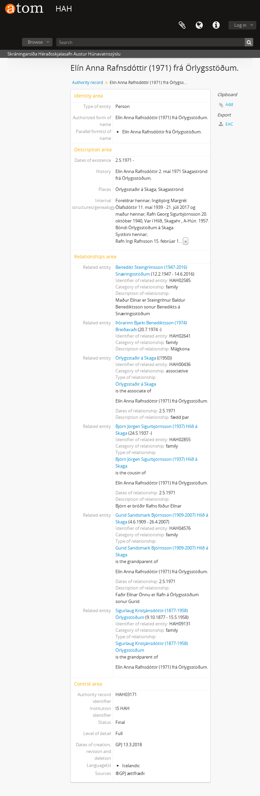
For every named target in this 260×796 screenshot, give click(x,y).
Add (229, 104)
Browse (35, 42)
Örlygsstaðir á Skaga (135, 358)
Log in (240, 25)
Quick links (216, 25)
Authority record (87, 82)
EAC (226, 124)
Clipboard (182, 25)
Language (199, 25)
